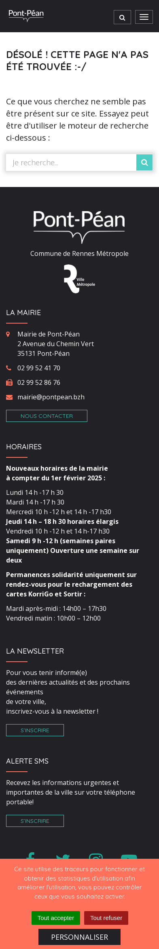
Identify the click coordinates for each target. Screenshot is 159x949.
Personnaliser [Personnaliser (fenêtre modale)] (79, 937)
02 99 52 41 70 (38, 367)
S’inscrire (35, 730)
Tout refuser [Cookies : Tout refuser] (106, 917)
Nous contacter (47, 415)
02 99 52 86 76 (38, 382)
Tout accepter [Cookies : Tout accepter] (56, 917)
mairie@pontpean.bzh (51, 396)
